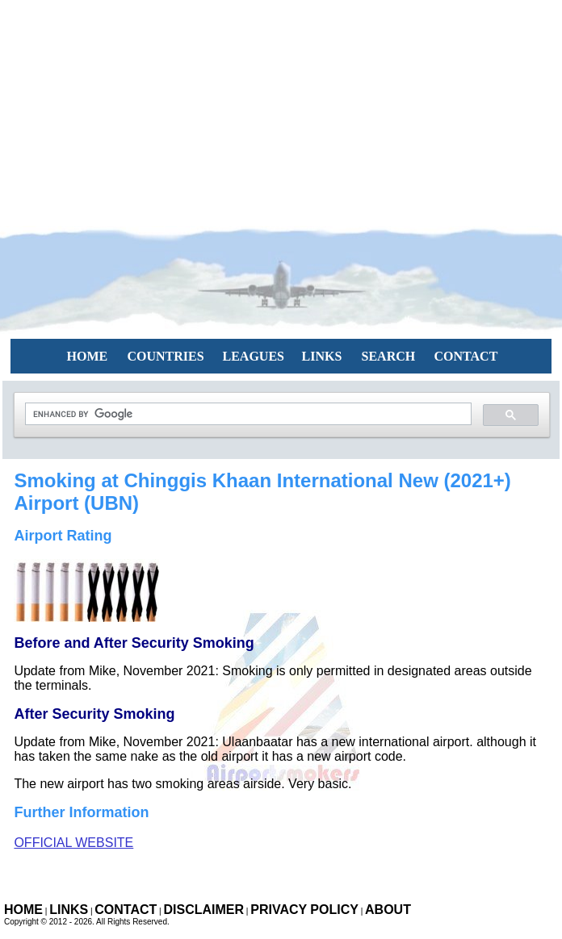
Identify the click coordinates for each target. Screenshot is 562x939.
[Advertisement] (281, 113)
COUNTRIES (166, 356)
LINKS (322, 356)
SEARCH (389, 356)
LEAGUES (253, 356)
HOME (87, 356)
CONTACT (466, 356)
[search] (246, 414)
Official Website (73, 842)
